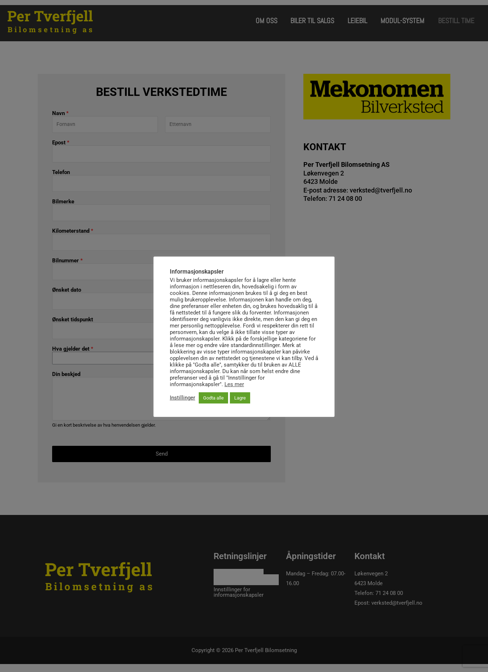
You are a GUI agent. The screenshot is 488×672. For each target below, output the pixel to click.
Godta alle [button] (213, 398)
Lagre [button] (240, 398)
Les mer (234, 384)
